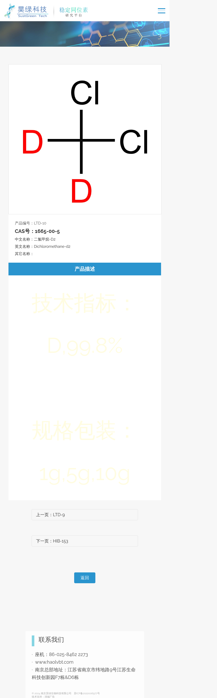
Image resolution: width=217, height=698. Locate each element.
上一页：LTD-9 (50, 514)
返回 (85, 577)
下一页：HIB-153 (52, 541)
